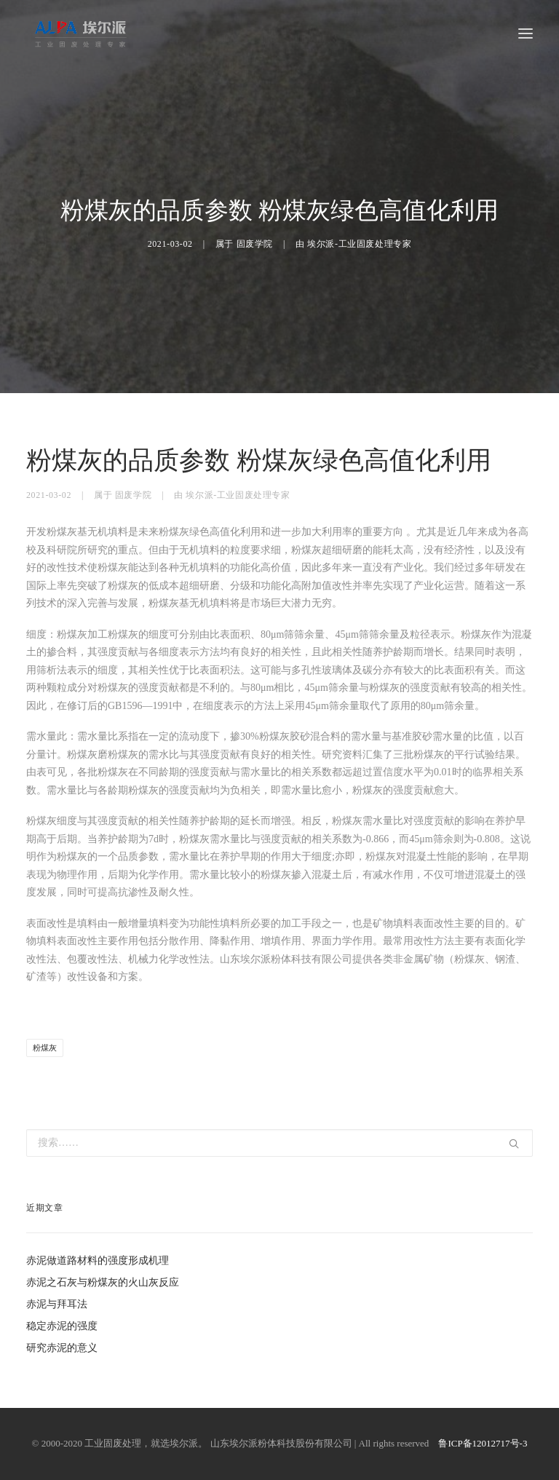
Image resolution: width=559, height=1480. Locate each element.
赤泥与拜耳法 (56, 1304)
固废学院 (255, 244)
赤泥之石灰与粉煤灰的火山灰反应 (102, 1282)
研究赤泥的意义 (62, 1347)
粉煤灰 (45, 1047)
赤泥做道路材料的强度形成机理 (97, 1260)
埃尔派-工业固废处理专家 (359, 244)
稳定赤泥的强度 (62, 1326)
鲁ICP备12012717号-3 (482, 1443)
